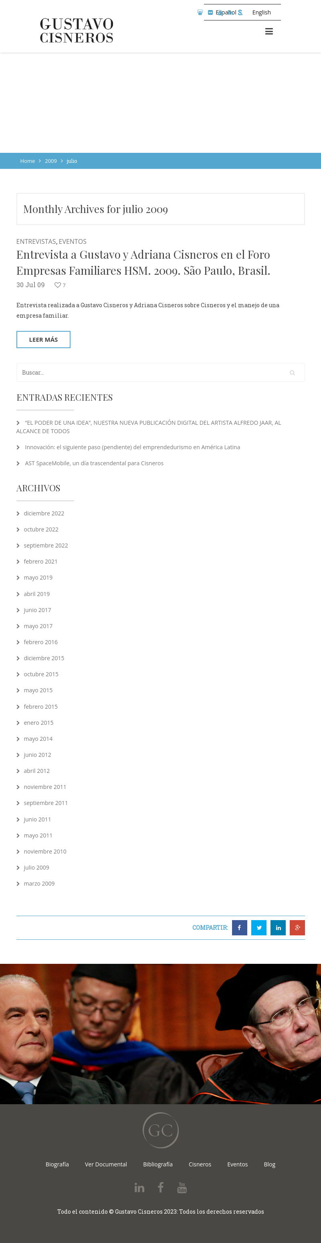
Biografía (57, 1164)
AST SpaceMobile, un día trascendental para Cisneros (94, 463)
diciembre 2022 (44, 513)
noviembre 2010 (45, 851)
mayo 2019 (38, 577)
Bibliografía (158, 1164)
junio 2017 (37, 610)
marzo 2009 (39, 883)
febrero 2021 (41, 561)
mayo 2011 (38, 835)
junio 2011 (37, 819)
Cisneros (200, 1164)
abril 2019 (37, 594)
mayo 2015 (38, 690)
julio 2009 (36, 867)
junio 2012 (37, 754)
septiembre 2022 (46, 545)
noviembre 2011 (45, 787)
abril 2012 (37, 771)
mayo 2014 (38, 738)
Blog (270, 1164)
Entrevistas (36, 241)
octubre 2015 (41, 674)
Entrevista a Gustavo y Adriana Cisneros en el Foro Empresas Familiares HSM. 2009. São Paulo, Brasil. (143, 262)
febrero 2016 (41, 642)
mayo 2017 (38, 626)
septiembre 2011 (46, 803)
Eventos (73, 241)
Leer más (43, 339)
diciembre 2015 (44, 658)
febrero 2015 (41, 706)
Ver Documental (106, 1164)
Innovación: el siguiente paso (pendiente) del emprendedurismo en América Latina (132, 447)
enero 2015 (39, 722)
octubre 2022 (41, 529)
